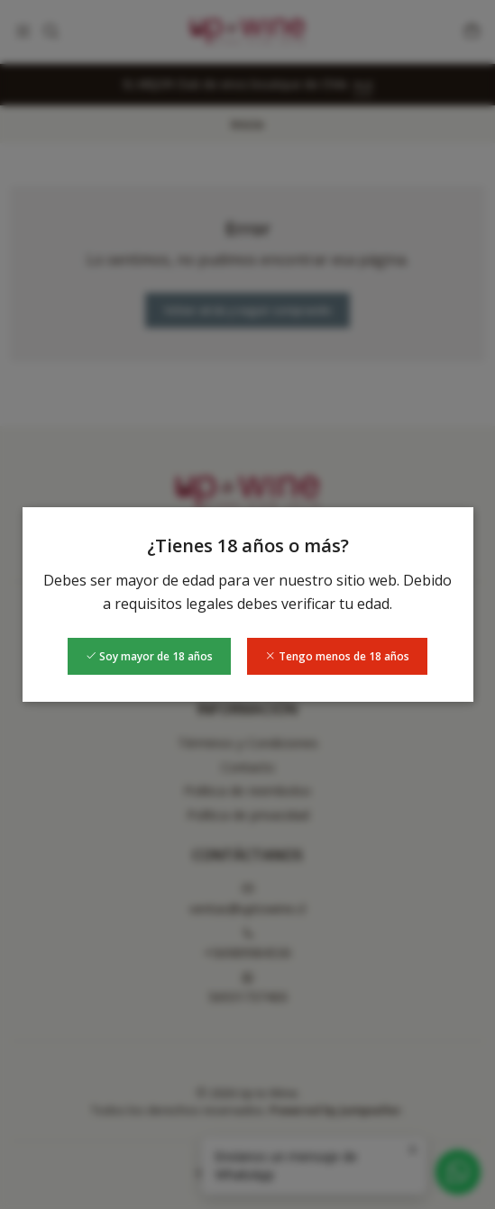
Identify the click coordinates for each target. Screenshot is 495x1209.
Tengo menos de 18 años (337, 656)
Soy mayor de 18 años (149, 656)
